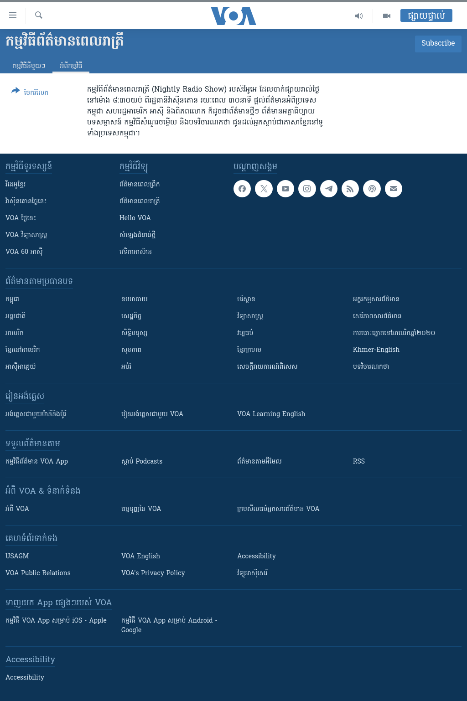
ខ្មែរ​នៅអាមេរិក (22, 350)
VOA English (140, 557)
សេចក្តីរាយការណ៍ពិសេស (267, 367)
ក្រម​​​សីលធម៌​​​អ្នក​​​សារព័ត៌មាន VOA (278, 509)
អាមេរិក (14, 333)
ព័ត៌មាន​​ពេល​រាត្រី (139, 201)
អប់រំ (126, 367)
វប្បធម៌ (245, 333)
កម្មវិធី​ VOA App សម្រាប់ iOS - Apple (56, 621)
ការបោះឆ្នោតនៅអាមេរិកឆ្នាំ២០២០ (394, 333)
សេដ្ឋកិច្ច (131, 316)
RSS (359, 462)
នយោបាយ (134, 299)
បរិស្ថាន (246, 299)
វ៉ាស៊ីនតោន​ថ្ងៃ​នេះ (26, 201)
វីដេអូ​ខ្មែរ (15, 185)
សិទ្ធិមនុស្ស (134, 333)
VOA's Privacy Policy (153, 573)
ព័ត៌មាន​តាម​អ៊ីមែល (259, 462)
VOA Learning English (271, 414)
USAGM (17, 557)
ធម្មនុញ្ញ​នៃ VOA (141, 509)
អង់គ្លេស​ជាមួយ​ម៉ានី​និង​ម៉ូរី (35, 414)
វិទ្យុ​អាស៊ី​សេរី (252, 573)
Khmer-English (376, 350)
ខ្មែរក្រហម (249, 350)
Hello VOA (135, 218)
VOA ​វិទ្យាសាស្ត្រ (26, 235)
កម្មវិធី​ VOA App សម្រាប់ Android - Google (169, 625)
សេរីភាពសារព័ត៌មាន (377, 316)
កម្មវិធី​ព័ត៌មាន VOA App (36, 462)
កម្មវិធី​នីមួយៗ (29, 66)
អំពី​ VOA (17, 509)
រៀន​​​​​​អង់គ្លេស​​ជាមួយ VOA (152, 414)
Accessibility (256, 557)
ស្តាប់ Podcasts (141, 462)
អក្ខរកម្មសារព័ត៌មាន (376, 299)
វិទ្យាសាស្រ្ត (250, 316)
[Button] (29, 93)
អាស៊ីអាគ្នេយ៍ (20, 367)
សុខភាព (131, 350)
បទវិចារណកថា (371, 367)
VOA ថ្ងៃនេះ (20, 218)
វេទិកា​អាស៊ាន (135, 252)
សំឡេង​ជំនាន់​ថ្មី (137, 235)
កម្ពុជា (12, 299)
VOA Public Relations (38, 573)
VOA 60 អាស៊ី (24, 252)
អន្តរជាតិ (15, 316)
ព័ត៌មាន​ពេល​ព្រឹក (139, 185)
